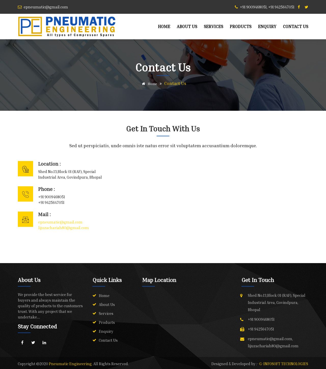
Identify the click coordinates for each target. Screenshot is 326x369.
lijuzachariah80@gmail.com (63, 227)
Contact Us (295, 26)
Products (240, 26)
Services (213, 26)
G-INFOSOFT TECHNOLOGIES (283, 363)
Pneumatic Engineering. (71, 363)
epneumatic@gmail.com (60, 222)
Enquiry (267, 26)
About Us (187, 26)
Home (164, 26)
